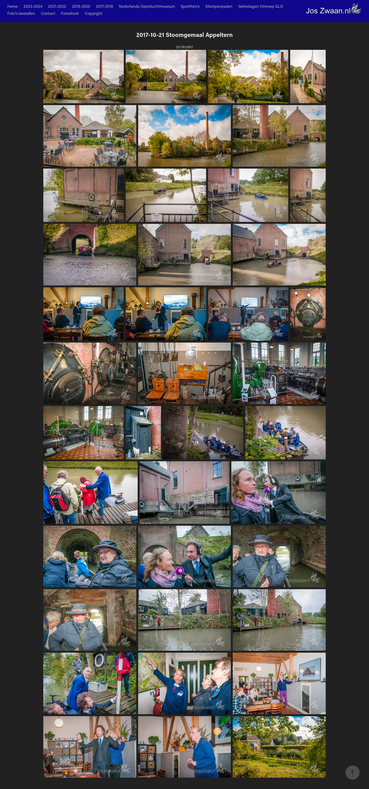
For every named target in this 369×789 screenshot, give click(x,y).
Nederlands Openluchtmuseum (147, 6)
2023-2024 (33, 6)
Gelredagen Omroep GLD (260, 6)
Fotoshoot (70, 13)
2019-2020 (81, 6)
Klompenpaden (219, 6)
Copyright (93, 13)
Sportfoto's (190, 6)
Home (12, 6)
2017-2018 (104, 6)
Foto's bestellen (21, 13)
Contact (48, 13)
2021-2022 (57, 6)
